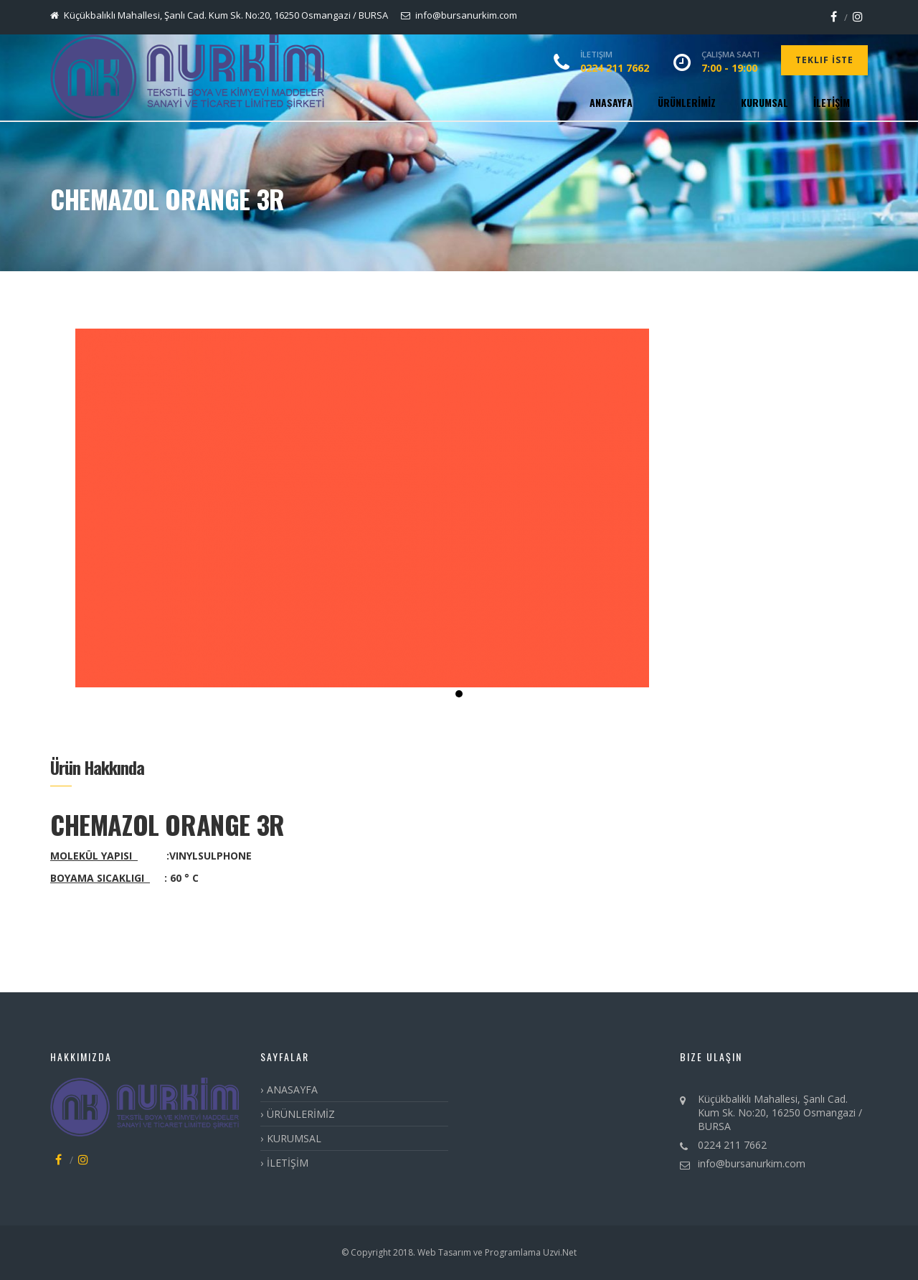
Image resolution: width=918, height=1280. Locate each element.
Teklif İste (824, 60)
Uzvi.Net (559, 1252)
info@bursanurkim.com (751, 1163)
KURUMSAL (764, 102)
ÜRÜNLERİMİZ (687, 102)
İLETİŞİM (831, 102)
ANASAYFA (611, 102)
